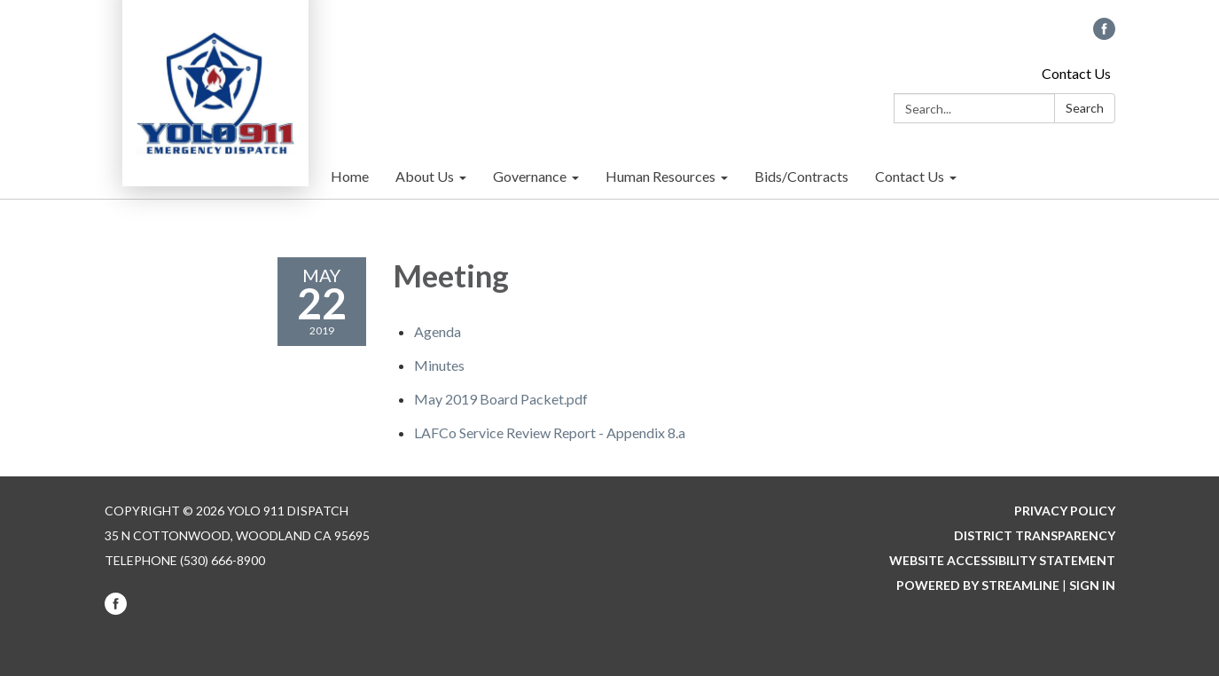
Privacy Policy (1064, 510)
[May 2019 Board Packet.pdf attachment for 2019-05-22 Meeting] (501, 398)
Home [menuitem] (350, 176)
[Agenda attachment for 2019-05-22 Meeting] (437, 331)
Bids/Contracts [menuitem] (801, 176)
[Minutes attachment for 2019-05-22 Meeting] (439, 365)
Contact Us (1076, 73)
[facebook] (1104, 34)
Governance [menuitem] (530, 176)
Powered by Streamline (977, 585)
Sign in (1092, 585)
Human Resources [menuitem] (660, 176)
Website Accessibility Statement (1002, 560)
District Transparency (1034, 535)
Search (1085, 107)
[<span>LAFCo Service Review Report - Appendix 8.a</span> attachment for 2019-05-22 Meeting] (549, 432)
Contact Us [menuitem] (909, 176)
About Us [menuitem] (424, 176)
